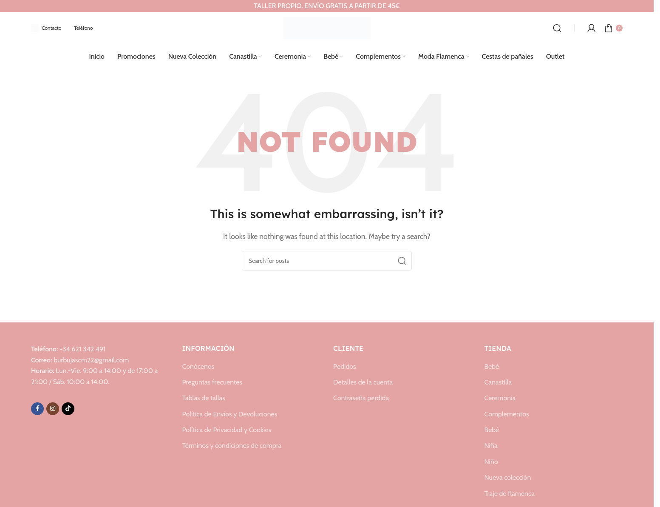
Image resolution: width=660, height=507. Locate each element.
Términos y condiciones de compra (232, 445)
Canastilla (498, 381)
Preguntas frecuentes (212, 381)
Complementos (506, 413)
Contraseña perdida (361, 397)
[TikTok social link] (68, 407)
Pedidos (344, 365)
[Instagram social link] (52, 407)
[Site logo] (327, 27)
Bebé (491, 365)
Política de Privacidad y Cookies (227, 429)
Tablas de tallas (203, 397)
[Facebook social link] (37, 407)
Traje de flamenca (509, 493)
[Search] (557, 27)
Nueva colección (507, 477)
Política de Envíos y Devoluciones (230, 413)
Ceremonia (500, 397)
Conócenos (198, 365)
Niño (491, 461)
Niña (491, 445)
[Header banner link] (327, 6)
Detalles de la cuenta (363, 381)
